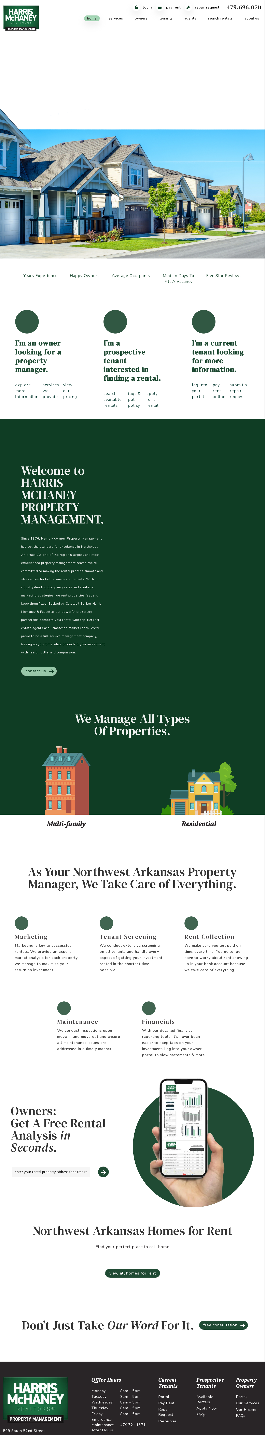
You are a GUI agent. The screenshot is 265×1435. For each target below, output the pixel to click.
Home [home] (92, 18)
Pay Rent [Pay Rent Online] (168, 7)
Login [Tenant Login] (142, 7)
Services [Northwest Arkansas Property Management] (116, 18)
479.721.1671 (133, 1429)
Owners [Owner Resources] (141, 18)
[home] (21, 18)
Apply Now (206, 1413)
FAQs (201, 1419)
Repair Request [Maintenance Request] (202, 7)
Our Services (247, 1407)
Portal (163, 1401)
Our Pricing (246, 1414)
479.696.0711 (244, 7)
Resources (167, 1425)
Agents (190, 18)
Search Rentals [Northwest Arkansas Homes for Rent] (220, 18)
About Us (252, 18)
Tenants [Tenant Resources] (165, 18)
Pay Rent (166, 1407)
